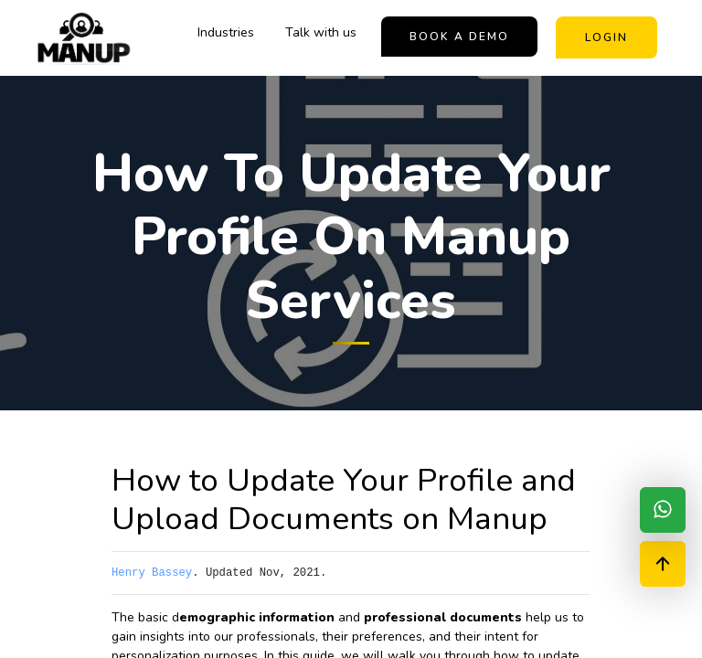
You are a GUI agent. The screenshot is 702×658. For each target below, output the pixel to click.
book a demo (459, 36)
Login (606, 37)
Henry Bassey (152, 573)
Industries (225, 32)
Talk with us (320, 32)
